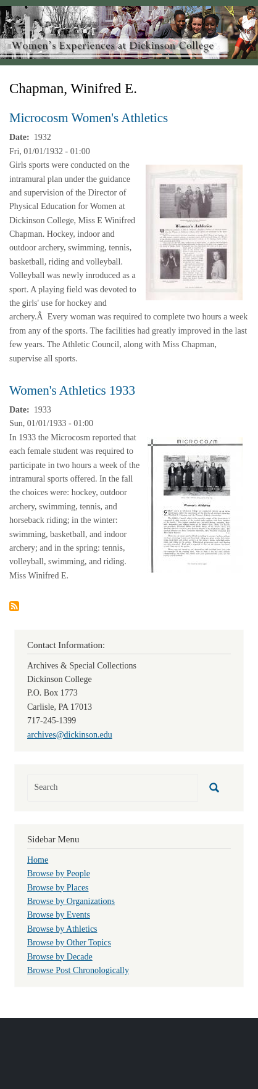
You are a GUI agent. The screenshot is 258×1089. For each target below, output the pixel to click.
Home (37, 860)
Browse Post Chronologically (78, 970)
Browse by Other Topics (69, 942)
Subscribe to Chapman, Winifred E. (14, 606)
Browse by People (58, 873)
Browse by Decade (60, 956)
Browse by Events (58, 914)
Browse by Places (58, 887)
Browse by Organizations (71, 901)
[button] (194, 231)
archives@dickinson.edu (69, 734)
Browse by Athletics (62, 929)
